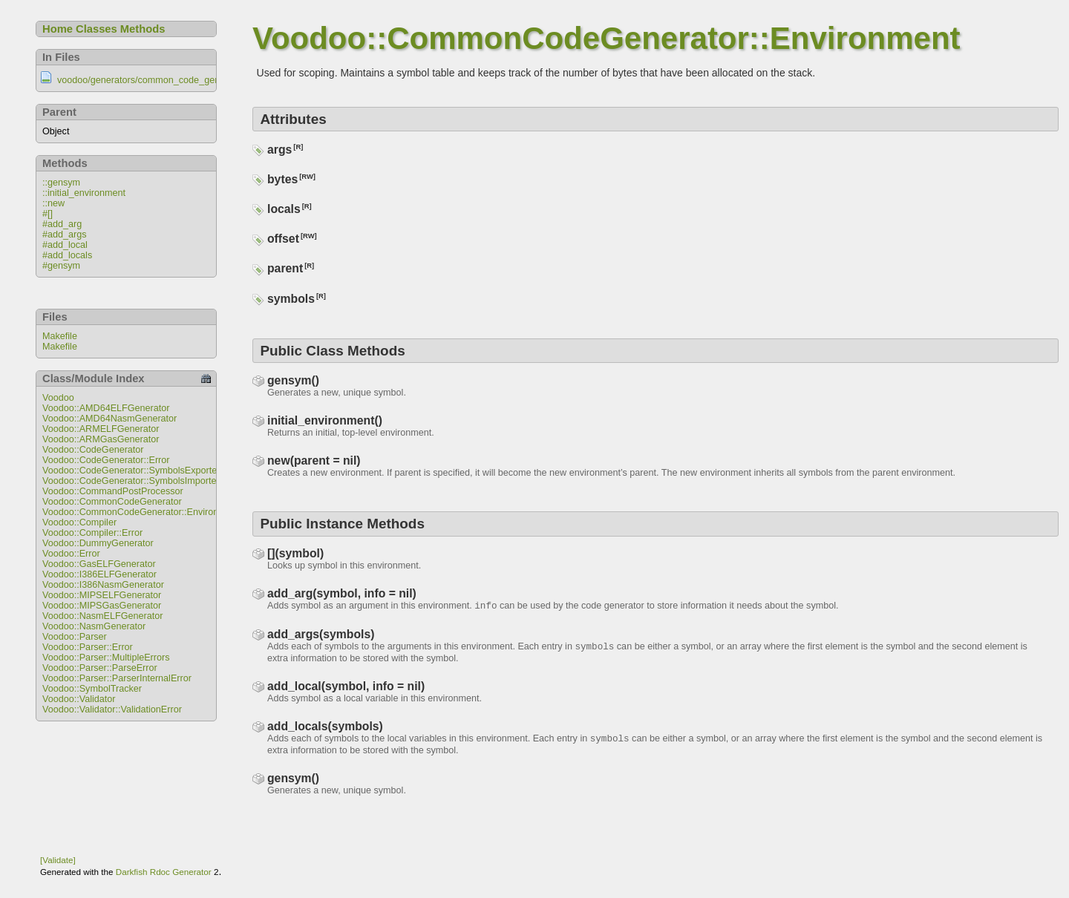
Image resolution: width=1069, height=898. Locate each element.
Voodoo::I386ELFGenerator (99, 574)
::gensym (61, 182)
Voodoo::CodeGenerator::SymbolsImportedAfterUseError (160, 481)
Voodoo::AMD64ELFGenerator (106, 408)
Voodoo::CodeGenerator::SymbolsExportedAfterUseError (160, 470)
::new (53, 203)
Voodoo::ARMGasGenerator (101, 439)
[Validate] (58, 860)
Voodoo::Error (71, 553)
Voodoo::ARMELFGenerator (101, 429)
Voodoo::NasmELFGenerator (102, 616)
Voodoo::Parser (74, 637)
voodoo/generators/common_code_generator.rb (156, 80)
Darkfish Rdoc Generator (164, 871)
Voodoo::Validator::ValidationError (112, 709)
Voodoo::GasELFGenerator (99, 564)
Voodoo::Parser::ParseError (99, 668)
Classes (96, 29)
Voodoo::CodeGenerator (93, 450)
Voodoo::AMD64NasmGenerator (109, 418)
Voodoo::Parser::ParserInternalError (117, 678)
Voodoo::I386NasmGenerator (103, 585)
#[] (47, 214)
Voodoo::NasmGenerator (94, 626)
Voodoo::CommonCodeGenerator (112, 501)
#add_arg (62, 224)
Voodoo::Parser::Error (87, 647)
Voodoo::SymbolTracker (92, 689)
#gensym (61, 265)
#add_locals (67, 255)
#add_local (65, 245)
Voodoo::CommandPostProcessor (112, 491)
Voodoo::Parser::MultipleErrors (106, 657)
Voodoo (58, 398)
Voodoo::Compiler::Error (92, 533)
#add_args (64, 234)
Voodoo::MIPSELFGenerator (101, 595)
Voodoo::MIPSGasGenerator (101, 605)
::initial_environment (83, 193)
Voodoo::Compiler (79, 522)
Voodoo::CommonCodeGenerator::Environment (140, 512)
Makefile (59, 336)
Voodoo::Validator (79, 699)
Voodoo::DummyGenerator (98, 543)
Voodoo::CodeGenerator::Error (106, 460)
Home (57, 29)
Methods (143, 29)
